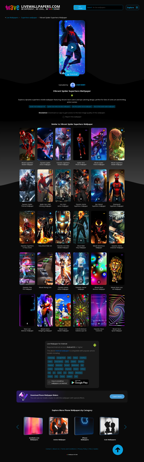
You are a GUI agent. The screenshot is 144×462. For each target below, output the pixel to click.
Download (72, 74)
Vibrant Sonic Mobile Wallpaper (63, 330)
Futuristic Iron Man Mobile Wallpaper (63, 247)
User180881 (77, 85)
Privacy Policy (82, 449)
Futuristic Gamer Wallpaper (81, 288)
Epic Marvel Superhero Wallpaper (99, 205)
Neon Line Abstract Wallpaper (27, 330)
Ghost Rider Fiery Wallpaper (81, 247)
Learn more (117, 396)
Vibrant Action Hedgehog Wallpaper (45, 330)
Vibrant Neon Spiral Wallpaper (117, 330)
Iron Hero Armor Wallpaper (63, 205)
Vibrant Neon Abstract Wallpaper (99, 288)
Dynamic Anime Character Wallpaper (116, 247)
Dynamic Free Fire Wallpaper (27, 288)
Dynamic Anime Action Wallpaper (63, 288)
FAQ (90, 449)
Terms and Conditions (68, 449)
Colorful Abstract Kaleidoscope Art (81, 330)
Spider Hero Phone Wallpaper (81, 163)
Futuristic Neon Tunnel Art (99, 330)
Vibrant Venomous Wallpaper (99, 247)
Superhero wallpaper (29, 17)
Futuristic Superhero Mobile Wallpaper (63, 163)
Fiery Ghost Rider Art (45, 246)
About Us (56, 449)
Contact (48, 449)
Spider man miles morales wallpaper (59, 106)
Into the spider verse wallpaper (82, 106)
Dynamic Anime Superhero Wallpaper (81, 205)
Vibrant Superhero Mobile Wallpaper (27, 163)
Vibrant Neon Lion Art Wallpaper (117, 288)
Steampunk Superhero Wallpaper (117, 205)
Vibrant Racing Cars (45, 287)
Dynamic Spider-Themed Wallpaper (27, 205)
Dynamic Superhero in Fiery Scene (27, 247)
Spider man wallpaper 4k (37, 106)
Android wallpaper (62, 351)
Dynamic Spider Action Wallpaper (45, 163)
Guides (95, 449)
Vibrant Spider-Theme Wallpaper (99, 163)
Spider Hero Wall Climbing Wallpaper (45, 205)
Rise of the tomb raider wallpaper (104, 106)
